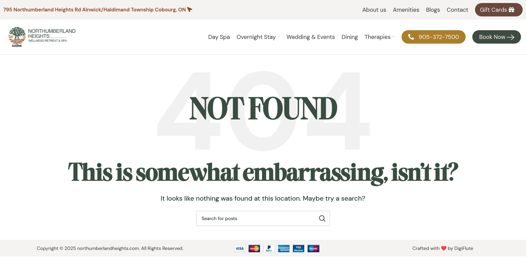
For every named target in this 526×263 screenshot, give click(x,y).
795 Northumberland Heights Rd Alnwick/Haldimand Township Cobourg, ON (94, 9)
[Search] (263, 218)
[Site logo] (41, 37)
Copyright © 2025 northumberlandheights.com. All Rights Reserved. (110, 248)
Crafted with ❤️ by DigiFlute (442, 248)
